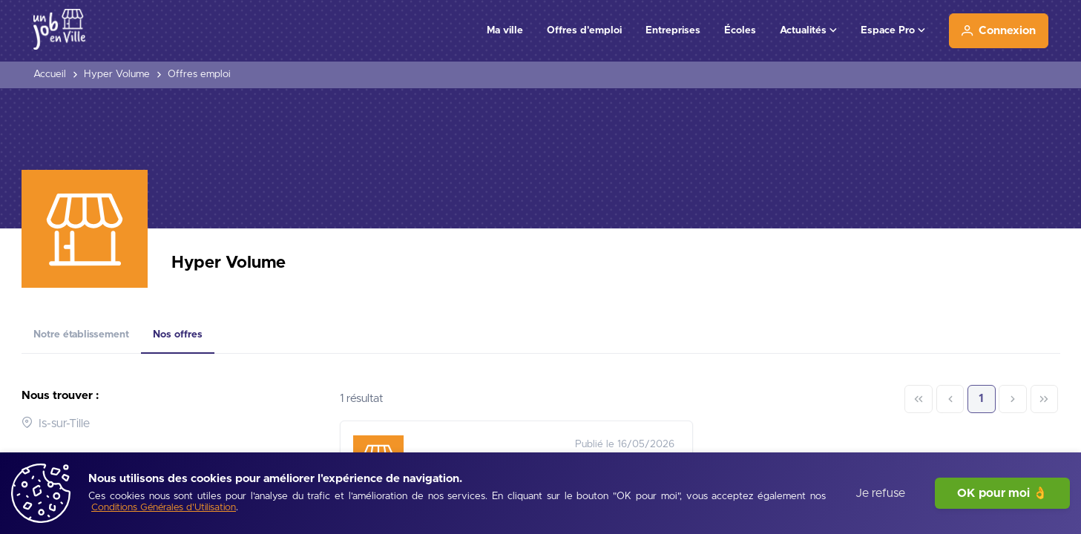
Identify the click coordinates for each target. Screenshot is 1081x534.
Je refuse (880, 493)
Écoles (740, 30)
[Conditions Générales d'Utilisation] (163, 508)
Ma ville (505, 30)
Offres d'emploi (584, 30)
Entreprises (672, 30)
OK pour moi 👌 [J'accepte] (1002, 493)
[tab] (81, 335)
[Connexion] (998, 30)
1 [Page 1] (981, 398)
